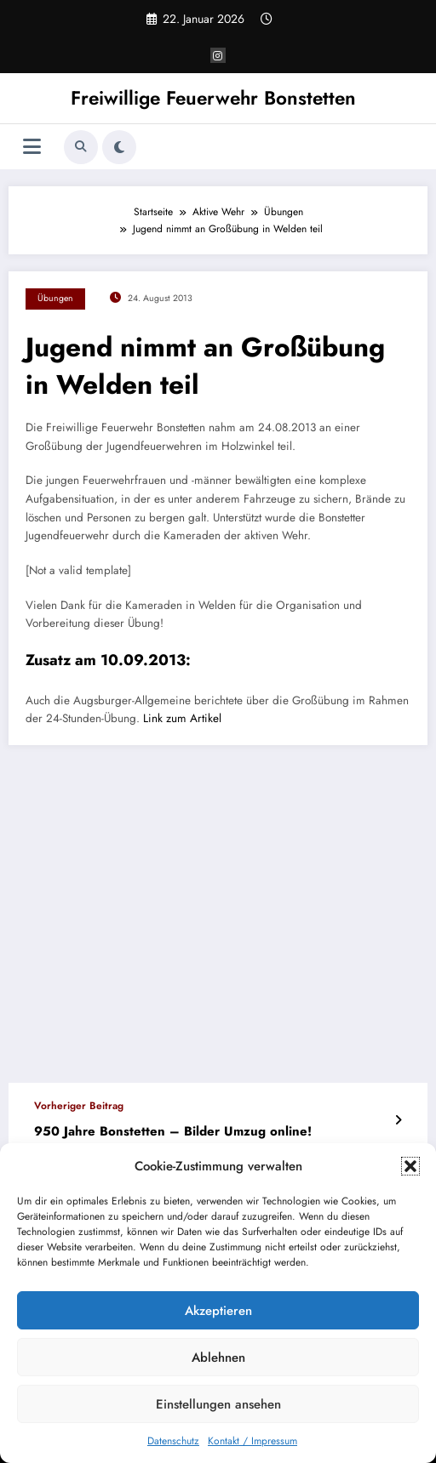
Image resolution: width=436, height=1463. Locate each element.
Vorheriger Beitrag (78, 1106)
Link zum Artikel (182, 718)
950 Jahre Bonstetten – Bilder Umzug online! (173, 1132)
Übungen (55, 298)
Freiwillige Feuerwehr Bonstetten (213, 97)
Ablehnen (218, 1357)
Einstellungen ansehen (218, 1404)
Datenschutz (173, 1441)
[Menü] (32, 146)
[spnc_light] (119, 147)
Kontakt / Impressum (252, 1441)
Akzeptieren (218, 1310)
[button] (410, 1166)
